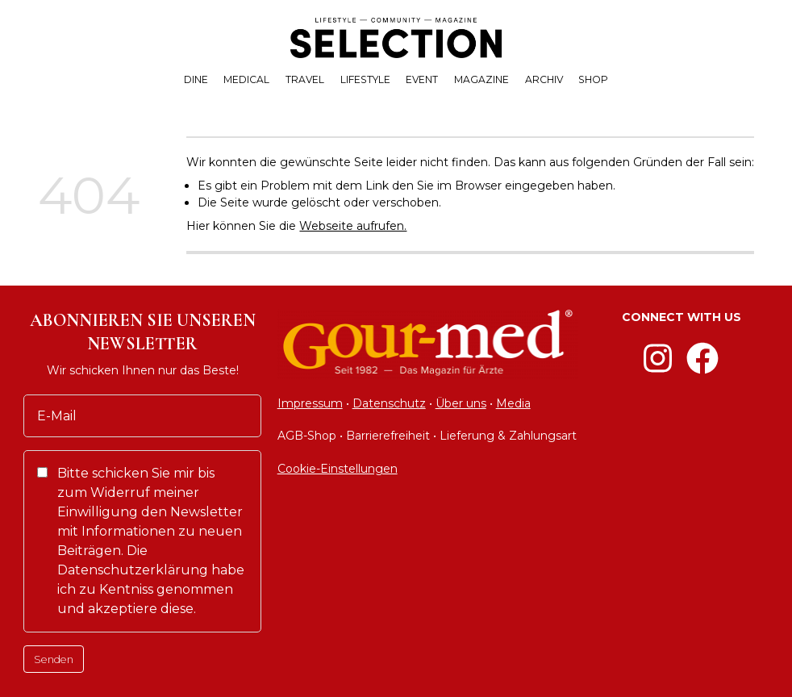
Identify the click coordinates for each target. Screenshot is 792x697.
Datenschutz (389, 403)
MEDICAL (246, 79)
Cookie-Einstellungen (337, 468)
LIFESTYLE (365, 79)
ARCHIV (544, 79)
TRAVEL (305, 79)
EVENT (422, 79)
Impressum (310, 403)
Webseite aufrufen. (352, 226)
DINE (196, 79)
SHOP (593, 79)
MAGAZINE (481, 79)
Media (513, 403)
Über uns (461, 403)
